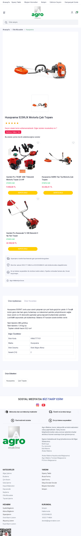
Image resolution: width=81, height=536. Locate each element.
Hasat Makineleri (9, 486)
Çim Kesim (6, 480)
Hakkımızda (46, 511)
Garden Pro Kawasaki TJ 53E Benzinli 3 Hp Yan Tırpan (22, 234)
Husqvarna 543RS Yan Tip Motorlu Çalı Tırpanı (57, 178)
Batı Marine (46, 448)
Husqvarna (10, 381)
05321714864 (47, 517)
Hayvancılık (7, 489)
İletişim (44, 508)
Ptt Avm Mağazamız (49, 460)
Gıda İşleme (7, 483)
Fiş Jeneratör (46, 446)
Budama (6, 476)
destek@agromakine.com (51, 521)
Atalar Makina (47, 451)
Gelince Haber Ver (13, 132)
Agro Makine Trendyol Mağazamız (54, 458)
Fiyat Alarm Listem (9, 524)
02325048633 (47, 514)
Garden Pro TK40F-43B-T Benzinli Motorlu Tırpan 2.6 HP (20, 178)
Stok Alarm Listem (9, 517)
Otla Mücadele (8, 495)
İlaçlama (6, 492)
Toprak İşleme (8, 498)
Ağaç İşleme (7, 473)
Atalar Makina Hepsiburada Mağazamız (56, 456)
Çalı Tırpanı (22, 381)
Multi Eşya (45, 444)
